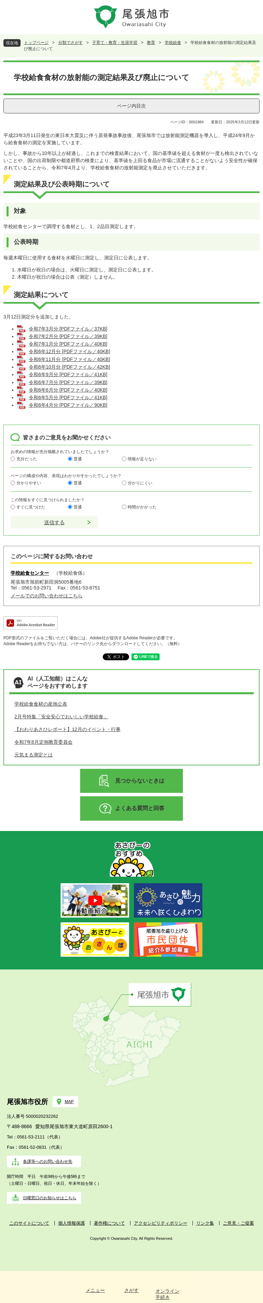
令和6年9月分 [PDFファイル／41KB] (68, 374)
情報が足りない (142, 459)
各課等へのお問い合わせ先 (47, 1161)
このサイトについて (29, 1223)
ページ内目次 (131, 106)
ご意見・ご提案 (238, 1223)
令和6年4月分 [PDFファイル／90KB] (68, 405)
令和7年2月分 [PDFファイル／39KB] (68, 336)
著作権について (109, 1223)
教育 (151, 42)
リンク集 (205, 1223)
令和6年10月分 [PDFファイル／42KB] (69, 367)
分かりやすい (28, 483)
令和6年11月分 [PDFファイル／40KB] (69, 359)
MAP (69, 1101)
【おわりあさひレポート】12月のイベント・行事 (67, 729)
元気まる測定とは (33, 754)
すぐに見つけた (30, 507)
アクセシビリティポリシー (160, 1223)
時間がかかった (142, 507)
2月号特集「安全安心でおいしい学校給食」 (61, 716)
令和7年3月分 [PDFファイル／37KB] (68, 329)
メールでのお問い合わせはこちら (47, 595)
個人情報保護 (71, 1223)
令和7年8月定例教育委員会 (43, 742)
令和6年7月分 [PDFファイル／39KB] (68, 382)
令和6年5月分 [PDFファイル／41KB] (68, 397)
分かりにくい (140, 483)
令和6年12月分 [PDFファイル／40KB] (69, 351)
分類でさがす (70, 42)
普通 (78, 459)
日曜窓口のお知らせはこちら (49, 1197)
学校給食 (173, 42)
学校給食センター (30, 573)
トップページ (36, 42)
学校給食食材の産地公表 (40, 704)
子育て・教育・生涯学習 (114, 42)
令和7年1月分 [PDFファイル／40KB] (68, 344)
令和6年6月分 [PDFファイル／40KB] (68, 390)
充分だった (26, 459)
